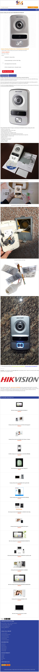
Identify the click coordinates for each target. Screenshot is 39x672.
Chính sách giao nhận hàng (4, 635)
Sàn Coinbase (3, 658)
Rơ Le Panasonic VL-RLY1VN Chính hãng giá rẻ (19, 468)
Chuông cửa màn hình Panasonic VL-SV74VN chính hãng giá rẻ (19, 424)
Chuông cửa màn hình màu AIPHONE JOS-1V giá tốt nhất (19, 482)
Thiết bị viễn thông (3, 649)
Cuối (9, 618)
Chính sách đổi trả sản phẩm (5, 637)
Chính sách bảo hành (4, 638)
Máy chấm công (3, 645)
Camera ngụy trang (3, 646)
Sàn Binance (3, 654)
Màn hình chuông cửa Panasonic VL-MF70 (19, 613)
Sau (6, 618)
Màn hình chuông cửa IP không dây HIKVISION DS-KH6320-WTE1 (19, 584)
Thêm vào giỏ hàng (8, 71)
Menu (37, 9)
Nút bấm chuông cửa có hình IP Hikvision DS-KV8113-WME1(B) (19, 453)
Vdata (2, 659)
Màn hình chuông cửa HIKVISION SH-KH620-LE (19, 410)
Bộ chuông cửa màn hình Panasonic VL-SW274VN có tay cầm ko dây (19, 555)
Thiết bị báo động (3, 650)
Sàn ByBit (2, 657)
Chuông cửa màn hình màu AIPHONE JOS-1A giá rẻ (19, 526)
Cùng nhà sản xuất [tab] (12, 75)
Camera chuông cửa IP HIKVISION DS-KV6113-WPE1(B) (19, 497)
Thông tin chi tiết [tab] (4, 75)
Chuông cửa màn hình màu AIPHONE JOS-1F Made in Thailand (19, 439)
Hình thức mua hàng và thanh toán (5, 634)
